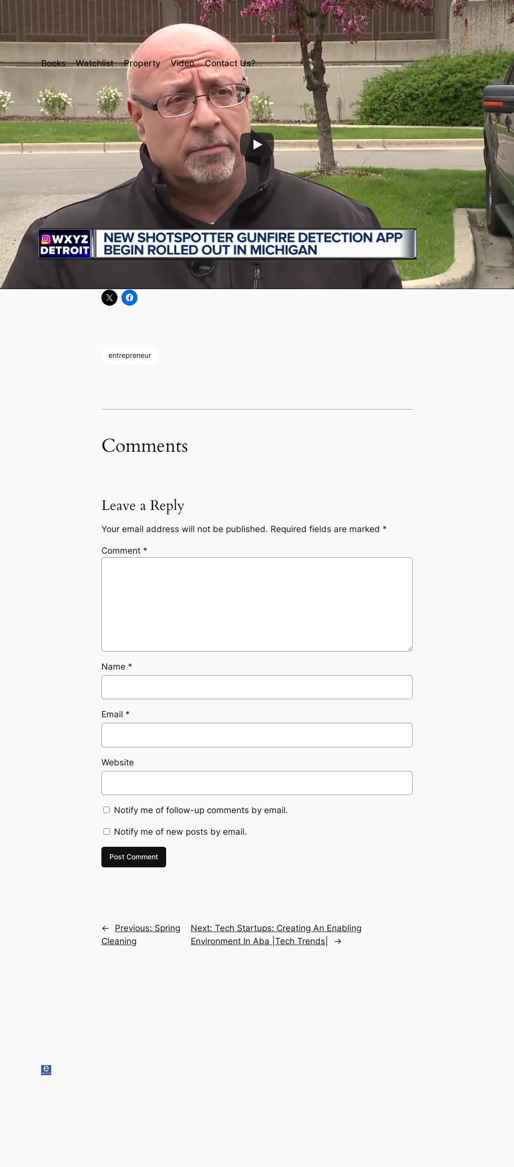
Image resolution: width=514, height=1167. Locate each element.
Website (117, 762)
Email (115, 714)
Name (117, 667)
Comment (124, 551)
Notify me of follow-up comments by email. (201, 810)
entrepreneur (129, 355)
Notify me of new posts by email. (180, 832)
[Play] (257, 145)
